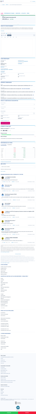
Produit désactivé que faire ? (10, 220)
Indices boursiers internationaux (5, 318)
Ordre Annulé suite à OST (9, 228)
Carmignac (2, 279)
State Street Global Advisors (5, 287)
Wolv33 (4, 181)
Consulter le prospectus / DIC (5, 120)
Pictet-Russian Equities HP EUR (10, 194)
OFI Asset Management (4, 302)
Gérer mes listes (3, 171)
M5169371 (13, 181)
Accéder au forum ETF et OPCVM (6, 266)
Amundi (2, 278)
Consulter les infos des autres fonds (6, 161)
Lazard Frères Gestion (4, 305)
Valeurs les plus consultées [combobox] (6, 166)
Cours (2, 13)
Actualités (23, 13)
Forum (28, 13)
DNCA (2, 285)
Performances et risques (9, 13)
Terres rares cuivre (8, 185)
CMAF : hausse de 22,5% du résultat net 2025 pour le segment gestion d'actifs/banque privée (16, 85)
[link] (2, 358)
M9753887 (4, 225)
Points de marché (3, 269)
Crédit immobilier (3, 342)
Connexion (33, 1)
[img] (10, 130)
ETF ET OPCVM (7, 178)
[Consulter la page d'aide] (31, 1)
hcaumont (4, 217)
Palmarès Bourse (3, 319)
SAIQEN (13, 217)
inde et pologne (7, 203)
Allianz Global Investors (4, 282)
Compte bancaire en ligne (4, 337)
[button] (1, 1)
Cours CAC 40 (3, 315)
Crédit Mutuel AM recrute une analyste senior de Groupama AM (11, 88)
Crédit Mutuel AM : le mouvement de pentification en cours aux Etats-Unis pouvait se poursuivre (16, 98)
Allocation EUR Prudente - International (6, 69)
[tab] (3, 145)
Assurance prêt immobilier (5, 346)
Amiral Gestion (3, 295)
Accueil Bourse (3, 312)
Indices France (3, 271)
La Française (20, 63)
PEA (1, 349)
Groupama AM (3, 304)
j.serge (4, 242)
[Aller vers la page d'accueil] (2, 1)
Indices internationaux (4, 272)
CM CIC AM (2, 291)
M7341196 (4, 234)
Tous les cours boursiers (4, 314)
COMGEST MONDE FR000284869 (12, 237)
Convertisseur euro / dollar (5, 326)
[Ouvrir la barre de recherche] (30, 1)
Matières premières (4, 274)
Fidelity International (4, 290)
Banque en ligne (3, 335)
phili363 (13, 242)
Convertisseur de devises (4, 323)
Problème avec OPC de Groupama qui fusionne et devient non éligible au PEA (20, 211)
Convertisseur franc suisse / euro (6, 330)
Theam (2, 281)
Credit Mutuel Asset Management (23, 61)
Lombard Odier (3, 284)
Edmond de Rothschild (4, 301)
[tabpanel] (18, 153)
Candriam (2, 288)
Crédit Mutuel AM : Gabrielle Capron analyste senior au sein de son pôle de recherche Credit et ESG (17, 91)
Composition (17, 13)
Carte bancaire (3, 338)
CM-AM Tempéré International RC (9, 17)
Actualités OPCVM (3, 268)
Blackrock (2, 298)
